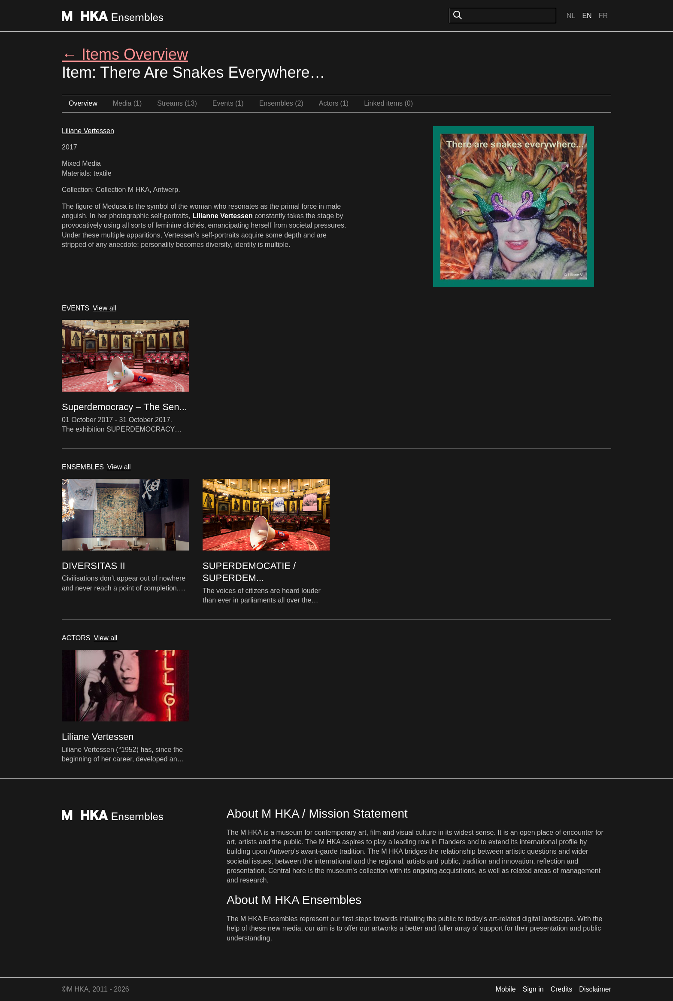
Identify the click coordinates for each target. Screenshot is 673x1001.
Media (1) (127, 103)
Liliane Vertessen (88, 130)
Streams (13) (177, 103)
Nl (571, 15)
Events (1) (228, 103)
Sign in (533, 989)
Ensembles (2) (281, 103)
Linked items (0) (388, 103)
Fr (603, 15)
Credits (562, 989)
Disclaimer (595, 989)
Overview (83, 103)
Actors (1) (334, 103)
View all (104, 308)
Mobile (506, 989)
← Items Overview (125, 54)
